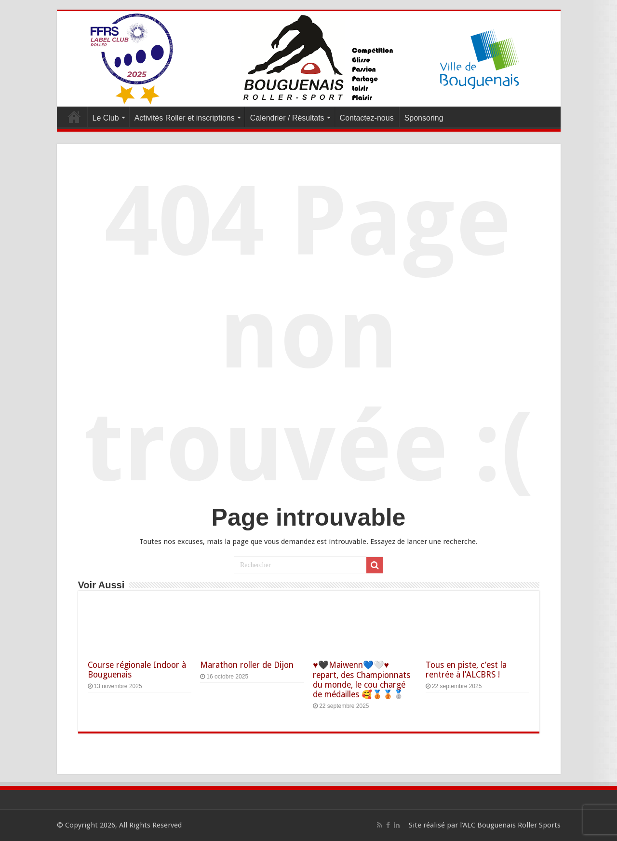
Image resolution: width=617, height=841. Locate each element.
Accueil (74, 117)
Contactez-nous (367, 118)
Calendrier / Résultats (287, 118)
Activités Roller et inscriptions (184, 118)
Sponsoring (423, 118)
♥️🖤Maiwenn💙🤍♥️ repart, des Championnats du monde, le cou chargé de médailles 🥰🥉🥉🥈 (361, 679)
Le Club (106, 118)
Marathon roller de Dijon (247, 665)
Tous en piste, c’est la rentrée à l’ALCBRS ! (466, 669)
